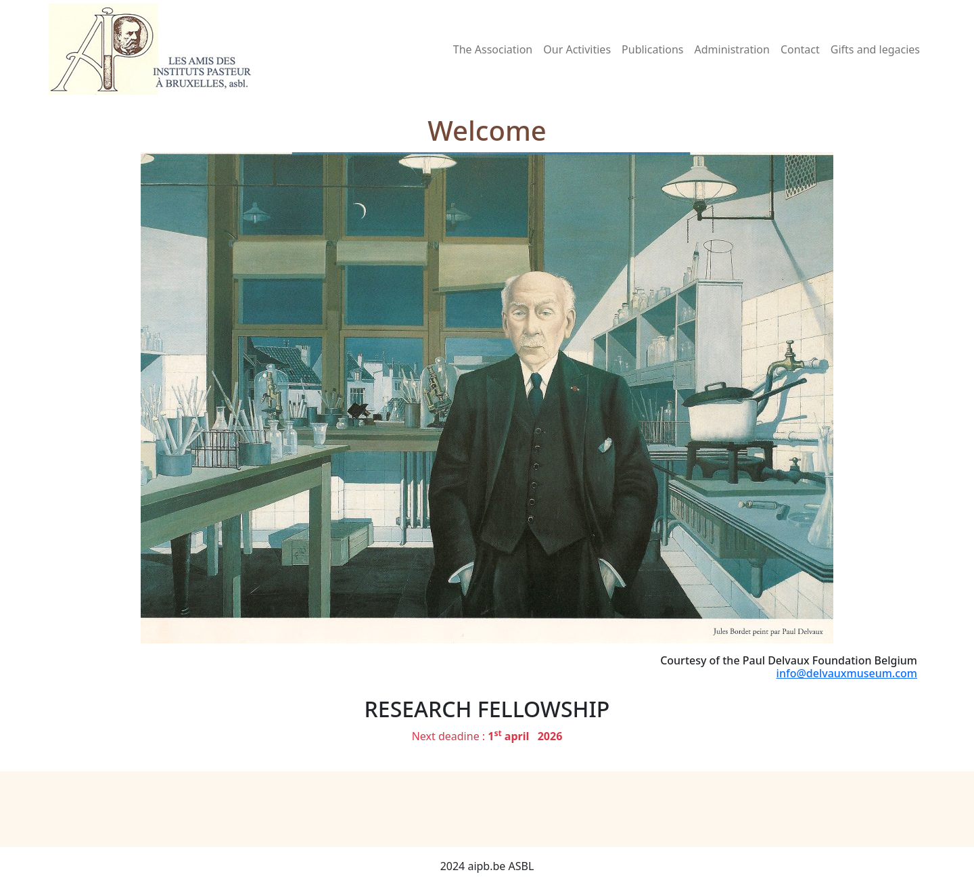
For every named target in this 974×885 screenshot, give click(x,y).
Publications (652, 49)
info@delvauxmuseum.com (846, 673)
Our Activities (577, 49)
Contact (800, 49)
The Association (492, 49)
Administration (732, 49)
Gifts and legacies (875, 49)
